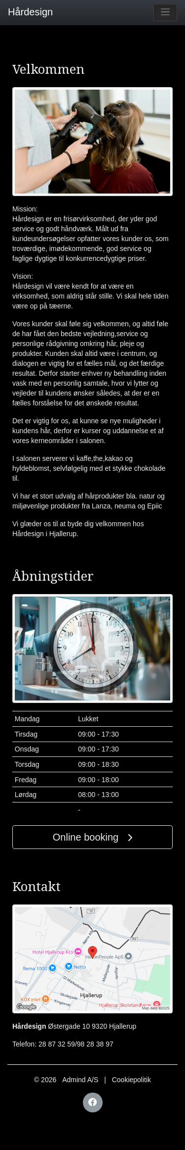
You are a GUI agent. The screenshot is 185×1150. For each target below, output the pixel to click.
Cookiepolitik (131, 1080)
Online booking (92, 837)
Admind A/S (80, 1080)
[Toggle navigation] (165, 12)
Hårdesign (26, 12)
